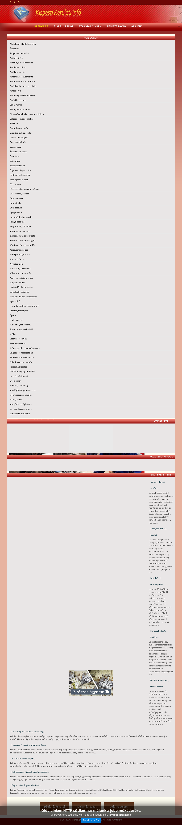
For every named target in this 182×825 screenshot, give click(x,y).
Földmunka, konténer (20, 174)
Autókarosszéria (18, 67)
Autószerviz (15, 90)
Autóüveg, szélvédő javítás (22, 95)
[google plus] (19, 2)
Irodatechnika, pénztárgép (22, 240)
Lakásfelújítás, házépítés (21, 287)
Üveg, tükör (15, 380)
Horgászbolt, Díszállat (20, 226)
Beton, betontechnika (20, 109)
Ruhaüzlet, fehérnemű (20, 324)
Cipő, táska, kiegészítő (20, 132)
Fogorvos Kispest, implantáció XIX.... (28, 744)
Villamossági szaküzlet (20, 394)
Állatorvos (14, 48)
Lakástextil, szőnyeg (19, 291)
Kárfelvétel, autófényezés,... (157, 581)
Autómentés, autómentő (21, 76)
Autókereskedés (17, 72)
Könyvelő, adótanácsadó (21, 277)
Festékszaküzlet (17, 165)
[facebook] (10, 2)
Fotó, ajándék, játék (19, 179)
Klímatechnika (16, 263)
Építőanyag (15, 160)
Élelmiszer (15, 156)
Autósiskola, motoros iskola (23, 86)
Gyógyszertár (16, 212)
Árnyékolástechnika (19, 53)
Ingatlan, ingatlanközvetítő (22, 235)
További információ (120, 815)
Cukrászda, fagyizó (19, 137)
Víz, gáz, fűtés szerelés (21, 408)
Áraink (136, 26)
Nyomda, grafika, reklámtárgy (24, 305)
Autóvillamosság (18, 100)
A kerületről (64, 26)
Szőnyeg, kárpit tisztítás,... (157, 485)
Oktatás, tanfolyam (19, 310)
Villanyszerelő (16, 399)
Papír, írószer (16, 319)
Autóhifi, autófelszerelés (21, 62)
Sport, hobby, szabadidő (21, 329)
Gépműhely (15, 203)
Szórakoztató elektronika (22, 357)
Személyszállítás (18, 343)
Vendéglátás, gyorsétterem (23, 390)
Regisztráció (116, 26)
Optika (13, 315)
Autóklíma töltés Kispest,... (24, 758)
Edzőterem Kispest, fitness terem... (159, 683)
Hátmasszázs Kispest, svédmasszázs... (30, 771)
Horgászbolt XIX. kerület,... (158, 634)
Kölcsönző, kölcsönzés (20, 268)
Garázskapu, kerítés (19, 193)
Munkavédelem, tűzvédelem (23, 296)
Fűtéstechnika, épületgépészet (24, 188)
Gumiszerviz (16, 207)
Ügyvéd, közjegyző (19, 376)
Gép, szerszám (17, 198)
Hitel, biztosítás (17, 221)
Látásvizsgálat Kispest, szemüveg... (28, 731)
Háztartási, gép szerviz (21, 217)
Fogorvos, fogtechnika (20, 170)
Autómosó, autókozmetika (22, 81)
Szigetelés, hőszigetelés (21, 352)
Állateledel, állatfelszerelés (23, 43)
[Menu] (178, 26)
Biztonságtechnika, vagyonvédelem (27, 114)
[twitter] (14, 2)
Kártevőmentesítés (19, 249)
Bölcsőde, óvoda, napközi (22, 118)
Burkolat (14, 123)
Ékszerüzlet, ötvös (18, 151)
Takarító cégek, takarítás (22, 362)
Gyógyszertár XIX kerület (158, 531)
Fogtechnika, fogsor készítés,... (26, 785)
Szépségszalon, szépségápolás (25, 348)
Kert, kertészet (17, 259)
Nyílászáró (15, 301)
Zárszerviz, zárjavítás (20, 413)
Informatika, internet (20, 231)
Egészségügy (16, 146)
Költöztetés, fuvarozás (20, 273)
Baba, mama (16, 104)
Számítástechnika (18, 338)
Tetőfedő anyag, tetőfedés (22, 371)
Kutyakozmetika (17, 282)
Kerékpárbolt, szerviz (20, 254)
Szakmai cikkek (90, 26)
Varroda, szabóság (19, 385)
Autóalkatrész (16, 57)
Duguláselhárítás (18, 142)
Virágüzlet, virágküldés (21, 404)
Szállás (13, 334)
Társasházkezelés (18, 366)
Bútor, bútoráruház (19, 128)
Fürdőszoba (15, 184)
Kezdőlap (41, 26)
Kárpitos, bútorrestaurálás (22, 245)
